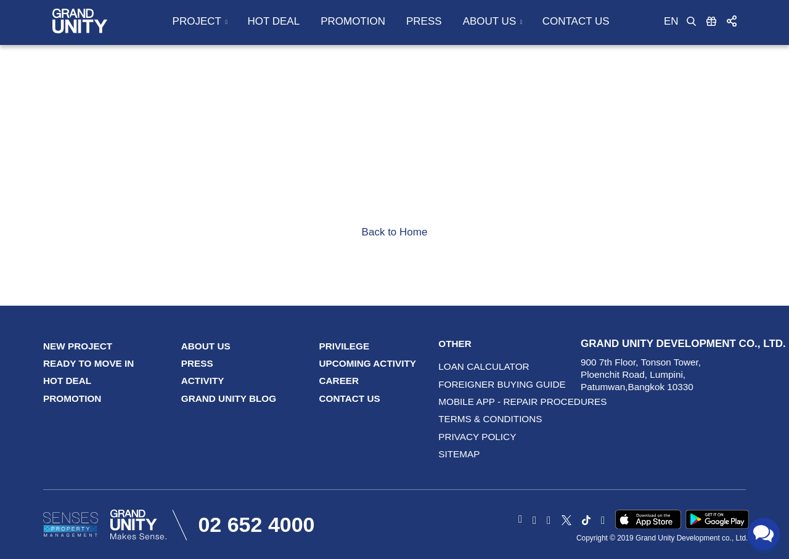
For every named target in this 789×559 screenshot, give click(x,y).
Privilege (344, 346)
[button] (732, 21)
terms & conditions (466, 419)
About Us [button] (490, 21)
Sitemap (459, 454)
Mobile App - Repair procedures (466, 401)
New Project (77, 346)
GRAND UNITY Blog (228, 398)
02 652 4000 (256, 524)
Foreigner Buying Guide (466, 384)
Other (455, 343)
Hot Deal (273, 21)
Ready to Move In (88, 363)
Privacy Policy (466, 436)
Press (424, 21)
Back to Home (395, 232)
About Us (206, 346)
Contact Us (576, 21)
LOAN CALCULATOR (466, 366)
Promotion (353, 21)
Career (339, 380)
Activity (202, 380)
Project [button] (197, 21)
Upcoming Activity (368, 363)
